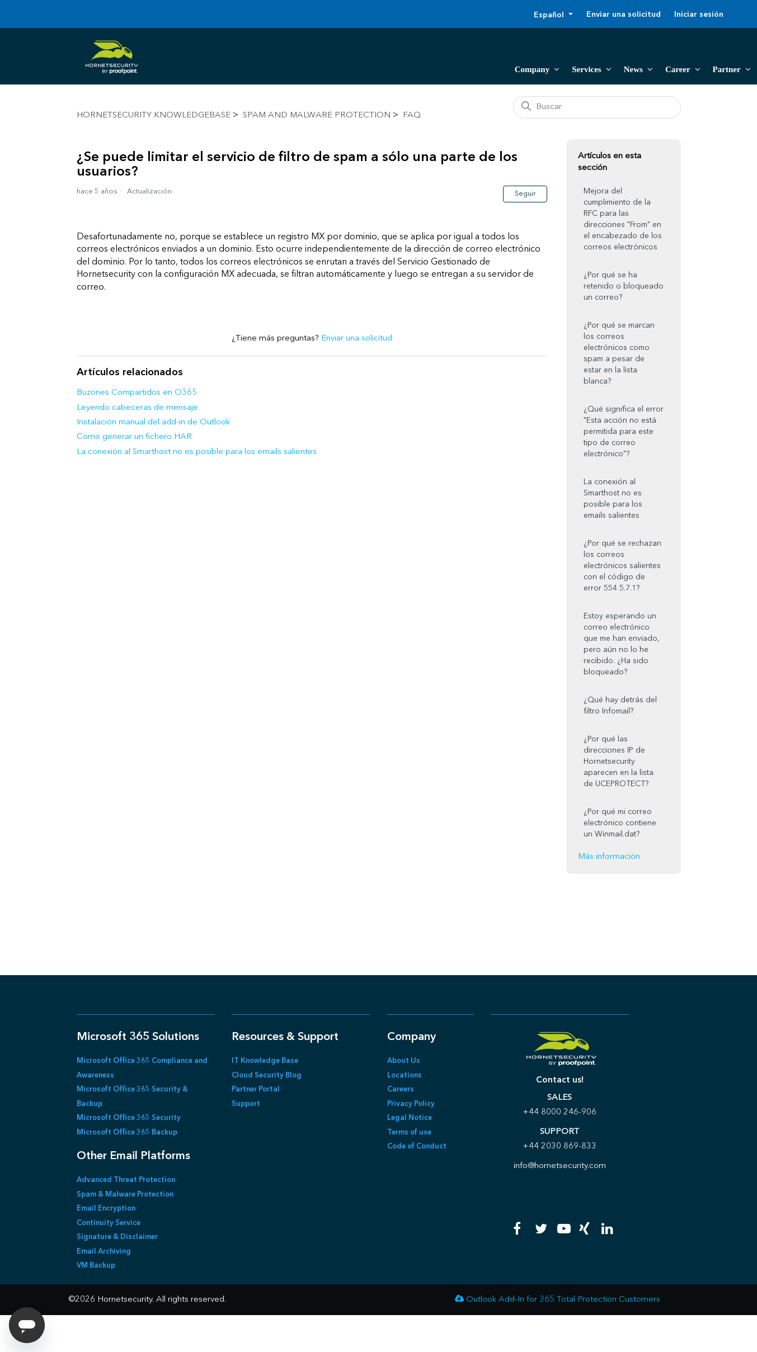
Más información (609, 857)
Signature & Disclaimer (117, 1237)
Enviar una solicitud (623, 14)
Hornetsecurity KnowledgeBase (154, 115)
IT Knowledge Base (265, 1061)
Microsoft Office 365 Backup (127, 1132)
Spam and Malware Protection (317, 115)
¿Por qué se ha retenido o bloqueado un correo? (624, 286)
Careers (400, 1089)
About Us (403, 1061)
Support (246, 1104)
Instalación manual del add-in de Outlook (153, 422)
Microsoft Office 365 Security (129, 1118)
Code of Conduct (416, 1146)
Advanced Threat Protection (126, 1180)
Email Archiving (104, 1251)
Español (550, 15)
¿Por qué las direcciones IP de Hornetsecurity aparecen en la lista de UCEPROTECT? (618, 761)
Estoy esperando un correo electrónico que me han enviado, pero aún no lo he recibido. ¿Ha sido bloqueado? (622, 644)
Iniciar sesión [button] (698, 14)
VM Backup (96, 1265)
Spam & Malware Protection (125, 1194)
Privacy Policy (411, 1104)
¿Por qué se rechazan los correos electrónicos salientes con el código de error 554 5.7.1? (622, 566)
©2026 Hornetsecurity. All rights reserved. (147, 1300)
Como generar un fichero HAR (134, 437)
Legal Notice (409, 1118)
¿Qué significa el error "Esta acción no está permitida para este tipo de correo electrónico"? (624, 431)
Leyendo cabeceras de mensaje (137, 408)
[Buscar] (597, 107)
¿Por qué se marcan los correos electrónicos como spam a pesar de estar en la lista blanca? (619, 353)
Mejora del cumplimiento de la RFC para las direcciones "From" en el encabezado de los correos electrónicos (623, 219)
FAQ (412, 115)
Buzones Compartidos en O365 (137, 393)
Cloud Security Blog (267, 1075)
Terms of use (409, 1132)
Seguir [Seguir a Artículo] (525, 194)
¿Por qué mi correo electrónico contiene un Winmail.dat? (620, 823)
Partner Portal (256, 1089)
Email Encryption (106, 1208)
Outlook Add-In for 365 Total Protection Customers (563, 1300)
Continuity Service (108, 1223)
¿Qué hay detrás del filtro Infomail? (620, 705)
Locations (404, 1075)
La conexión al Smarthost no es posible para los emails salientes (197, 452)
